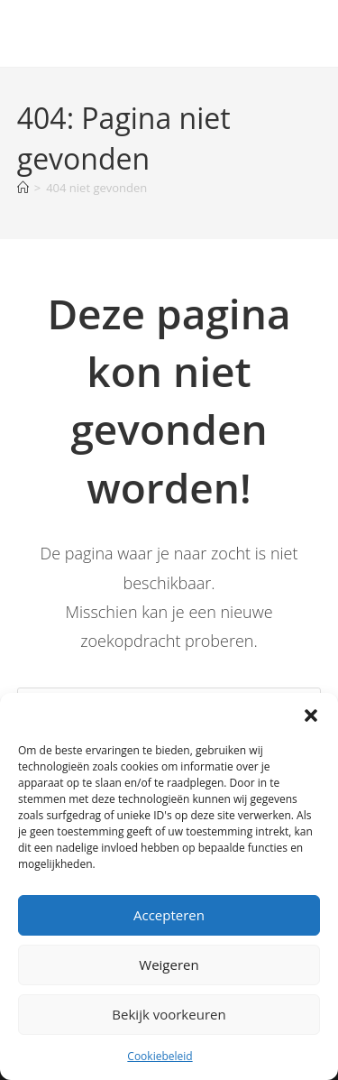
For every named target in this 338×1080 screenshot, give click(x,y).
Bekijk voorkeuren (168, 1014)
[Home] (23, 188)
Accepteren (169, 915)
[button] (311, 715)
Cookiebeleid (159, 1056)
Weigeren (168, 964)
